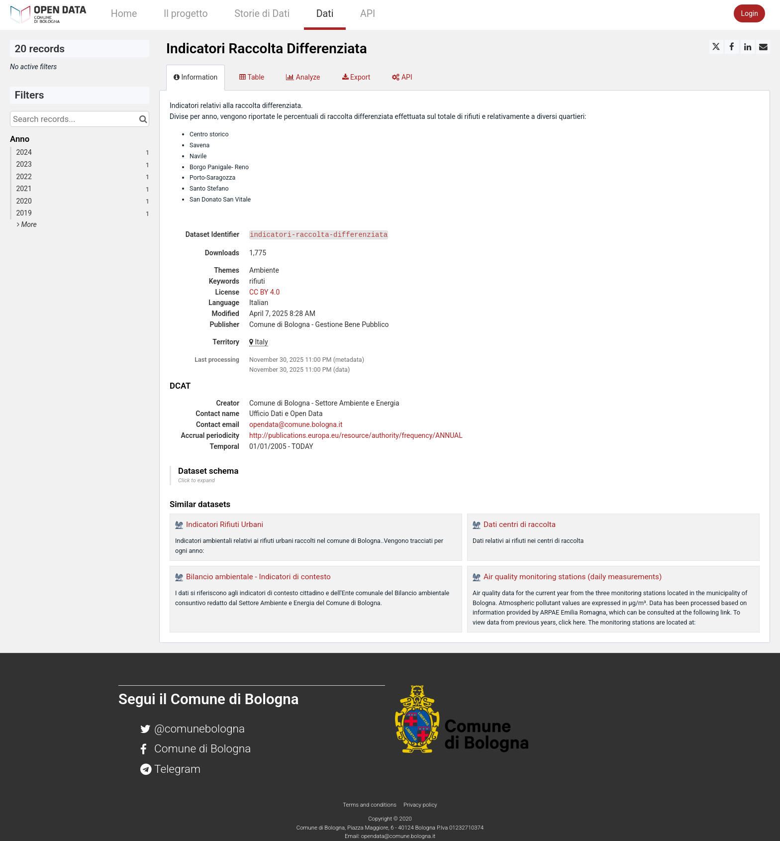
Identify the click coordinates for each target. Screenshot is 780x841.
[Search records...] (79, 119)
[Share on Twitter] (716, 47)
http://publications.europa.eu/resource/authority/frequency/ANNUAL (356, 435)
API (367, 13)
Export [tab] (356, 77)
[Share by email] (763, 47)
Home (124, 13)
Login (749, 13)
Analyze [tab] (303, 77)
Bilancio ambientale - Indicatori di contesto (258, 576)
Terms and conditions (370, 804)
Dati (325, 13)
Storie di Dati (262, 13)
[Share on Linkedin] (748, 47)
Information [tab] (195, 77)
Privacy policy (420, 804)
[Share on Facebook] (732, 47)
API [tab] (402, 77)
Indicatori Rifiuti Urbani (224, 524)
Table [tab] (251, 77)
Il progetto (186, 13)
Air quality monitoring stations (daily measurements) (573, 576)
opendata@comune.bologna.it (296, 424)
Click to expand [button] (196, 480)
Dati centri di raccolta (520, 524)
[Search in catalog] (143, 119)
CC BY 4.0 (264, 292)
